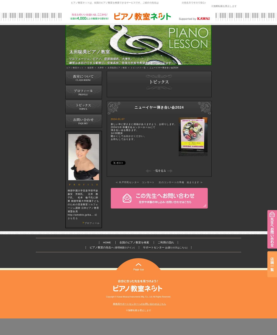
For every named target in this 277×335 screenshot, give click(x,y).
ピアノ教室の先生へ (112, 247)
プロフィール (91, 223)
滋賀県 (90, 68)
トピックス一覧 (138, 68)
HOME (107, 242)
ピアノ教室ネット (75, 68)
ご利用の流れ (166, 242)
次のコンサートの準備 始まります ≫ (181, 182)
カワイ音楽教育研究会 (170, 2)
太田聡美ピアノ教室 (117, 68)
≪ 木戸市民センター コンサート (135, 182)
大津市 (101, 68)
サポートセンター (165, 247)
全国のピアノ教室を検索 (134, 242)
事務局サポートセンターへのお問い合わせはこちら (139, 304)
